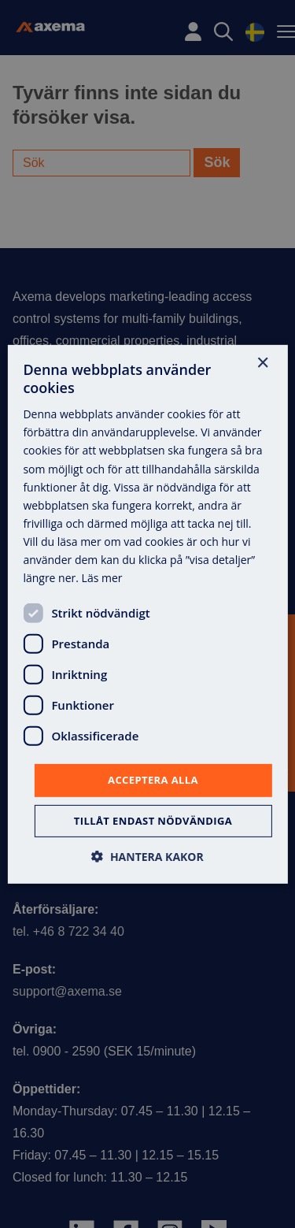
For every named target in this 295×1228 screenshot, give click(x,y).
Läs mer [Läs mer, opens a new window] (102, 577)
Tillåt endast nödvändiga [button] (153, 821)
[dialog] (147, 614)
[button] (147, 856)
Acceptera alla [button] (153, 780)
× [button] (262, 363)
